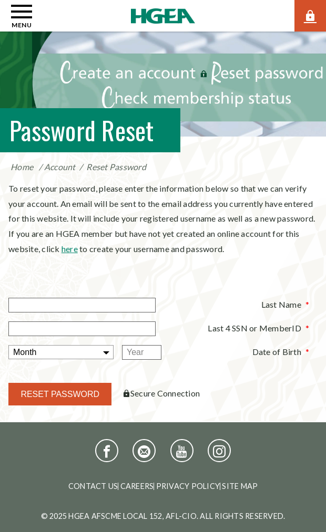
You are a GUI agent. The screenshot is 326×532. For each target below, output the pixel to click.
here (70, 249)
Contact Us (93, 486)
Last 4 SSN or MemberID (254, 328)
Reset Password (116, 167)
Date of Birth (276, 352)
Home (22, 167)
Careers (137, 486)
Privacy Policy (188, 486)
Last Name (281, 304)
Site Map (240, 486)
